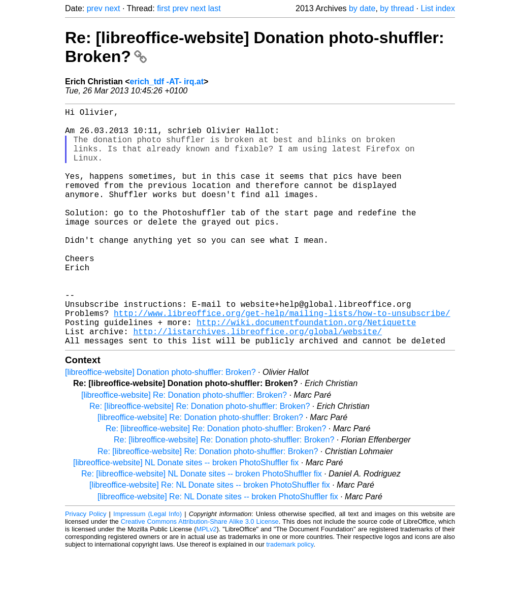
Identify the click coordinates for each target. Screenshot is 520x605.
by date (362, 8)
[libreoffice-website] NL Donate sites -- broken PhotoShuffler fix (186, 515)
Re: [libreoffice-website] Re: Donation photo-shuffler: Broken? (199, 459)
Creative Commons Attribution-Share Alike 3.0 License (200, 574)
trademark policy (289, 597)
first (163, 8)
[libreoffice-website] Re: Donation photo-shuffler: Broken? (184, 447)
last (214, 8)
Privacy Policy (85, 566)
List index (437, 8)
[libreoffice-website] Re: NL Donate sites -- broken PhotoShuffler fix (209, 537)
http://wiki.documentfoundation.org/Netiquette (306, 370)
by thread (397, 8)
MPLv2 (207, 582)
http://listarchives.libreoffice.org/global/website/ (257, 382)
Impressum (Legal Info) (147, 566)
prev (95, 8)
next (112, 8)
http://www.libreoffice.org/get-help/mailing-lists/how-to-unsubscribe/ (282, 359)
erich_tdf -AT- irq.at (167, 81)
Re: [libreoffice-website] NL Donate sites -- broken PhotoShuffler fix (201, 526)
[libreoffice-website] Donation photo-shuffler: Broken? (160, 425)
